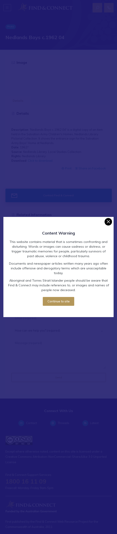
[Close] (108, 221)
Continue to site (59, 301)
